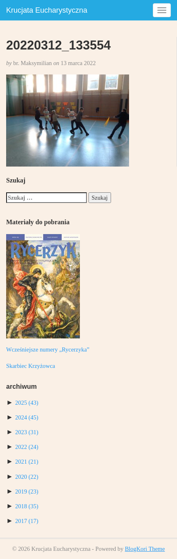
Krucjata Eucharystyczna (46, 10)
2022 (26, 447)
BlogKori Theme (145, 548)
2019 (26, 491)
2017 (26, 521)
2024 (26, 417)
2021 (26, 461)
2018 (26, 506)
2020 (26, 476)
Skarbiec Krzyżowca (30, 366)
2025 (26, 402)
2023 (26, 432)
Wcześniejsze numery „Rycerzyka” (47, 349)
